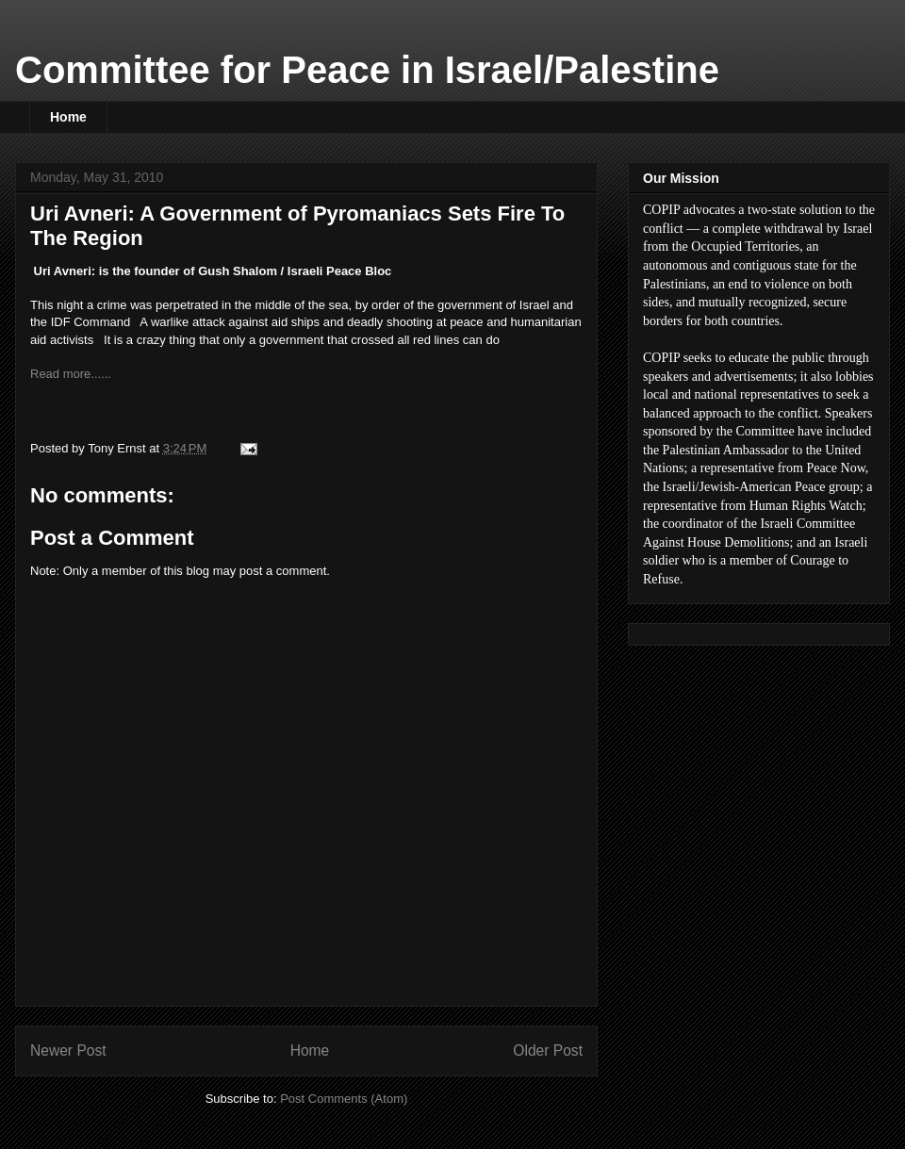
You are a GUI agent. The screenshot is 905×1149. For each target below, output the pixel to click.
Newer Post (68, 1050)
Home (68, 116)
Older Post (548, 1050)
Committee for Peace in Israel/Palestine (367, 69)
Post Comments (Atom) (343, 1099)
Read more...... (72, 374)
